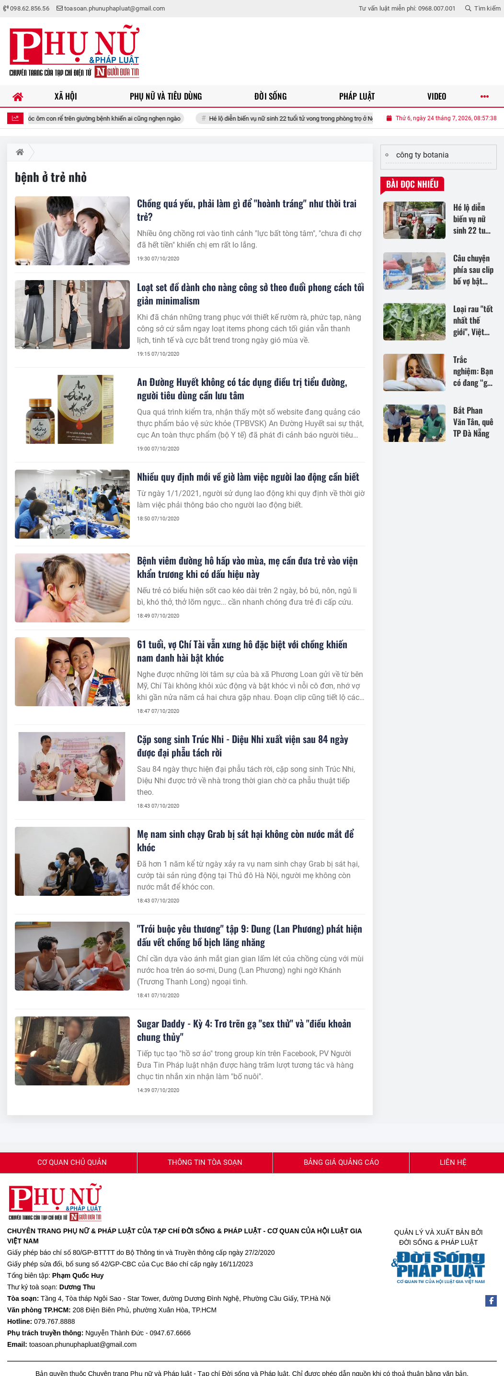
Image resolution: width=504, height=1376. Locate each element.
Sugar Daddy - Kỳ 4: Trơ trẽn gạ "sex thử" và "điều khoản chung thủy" (244, 1030)
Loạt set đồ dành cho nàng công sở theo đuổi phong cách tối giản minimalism (250, 293)
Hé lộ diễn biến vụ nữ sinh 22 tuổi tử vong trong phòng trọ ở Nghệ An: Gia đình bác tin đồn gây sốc (353, 118)
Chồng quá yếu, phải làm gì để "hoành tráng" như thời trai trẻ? (246, 210)
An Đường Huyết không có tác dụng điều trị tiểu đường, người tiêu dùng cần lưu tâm (242, 388)
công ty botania (422, 154)
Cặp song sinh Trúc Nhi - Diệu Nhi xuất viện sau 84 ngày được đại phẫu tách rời (242, 745)
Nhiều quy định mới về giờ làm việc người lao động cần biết (248, 476)
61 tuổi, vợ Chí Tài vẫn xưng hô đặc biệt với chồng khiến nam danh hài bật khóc (242, 651)
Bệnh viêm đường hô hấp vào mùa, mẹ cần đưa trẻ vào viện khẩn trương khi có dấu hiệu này (247, 567)
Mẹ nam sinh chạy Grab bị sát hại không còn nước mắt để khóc (245, 840)
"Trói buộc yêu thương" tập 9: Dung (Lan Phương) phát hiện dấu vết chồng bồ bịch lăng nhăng (249, 935)
